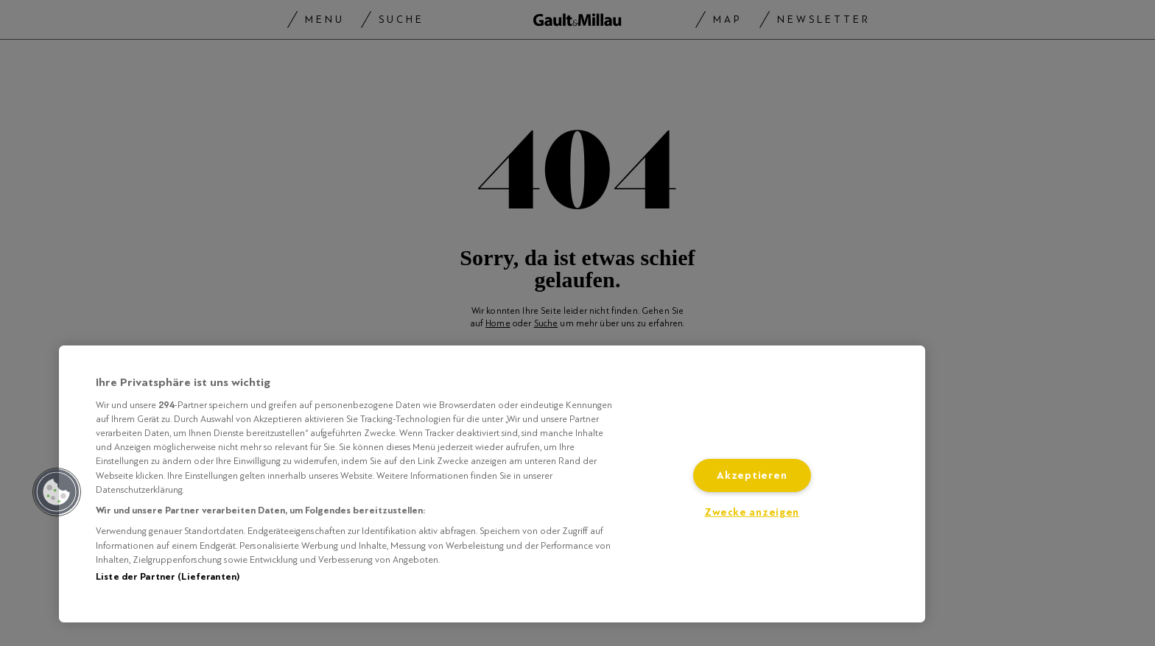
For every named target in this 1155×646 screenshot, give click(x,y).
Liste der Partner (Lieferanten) (167, 577)
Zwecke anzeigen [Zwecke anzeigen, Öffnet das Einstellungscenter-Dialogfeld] (751, 512)
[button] (56, 492)
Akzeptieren (752, 475)
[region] (492, 483)
